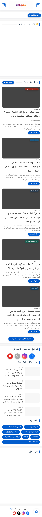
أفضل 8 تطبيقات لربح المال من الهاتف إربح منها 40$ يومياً (13, 386)
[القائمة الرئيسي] (38, 5)
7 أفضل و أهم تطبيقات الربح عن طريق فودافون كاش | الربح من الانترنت (14, 373)
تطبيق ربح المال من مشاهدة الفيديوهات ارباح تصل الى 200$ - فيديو (13, 412)
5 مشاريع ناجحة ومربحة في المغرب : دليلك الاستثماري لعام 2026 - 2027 (22, 167)
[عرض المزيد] (8, 82)
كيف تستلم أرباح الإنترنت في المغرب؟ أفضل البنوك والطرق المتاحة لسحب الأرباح (23, 315)
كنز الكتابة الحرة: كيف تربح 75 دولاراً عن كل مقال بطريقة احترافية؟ (21, 266)
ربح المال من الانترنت (12, 437)
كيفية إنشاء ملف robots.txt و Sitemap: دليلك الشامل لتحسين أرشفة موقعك (22, 217)
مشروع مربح (33, 442)
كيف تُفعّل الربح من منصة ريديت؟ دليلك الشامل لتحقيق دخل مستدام (22, 116)
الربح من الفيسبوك (31, 432)
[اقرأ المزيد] (34, 132)
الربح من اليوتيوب (12, 432)
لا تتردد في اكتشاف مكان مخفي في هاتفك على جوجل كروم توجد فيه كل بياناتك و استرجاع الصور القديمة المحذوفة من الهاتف (13, 400)
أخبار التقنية (34, 427)
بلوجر (26, 437)
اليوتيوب (35, 437)
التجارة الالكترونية (15, 427)
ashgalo (12, 509)
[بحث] (4, 5)
